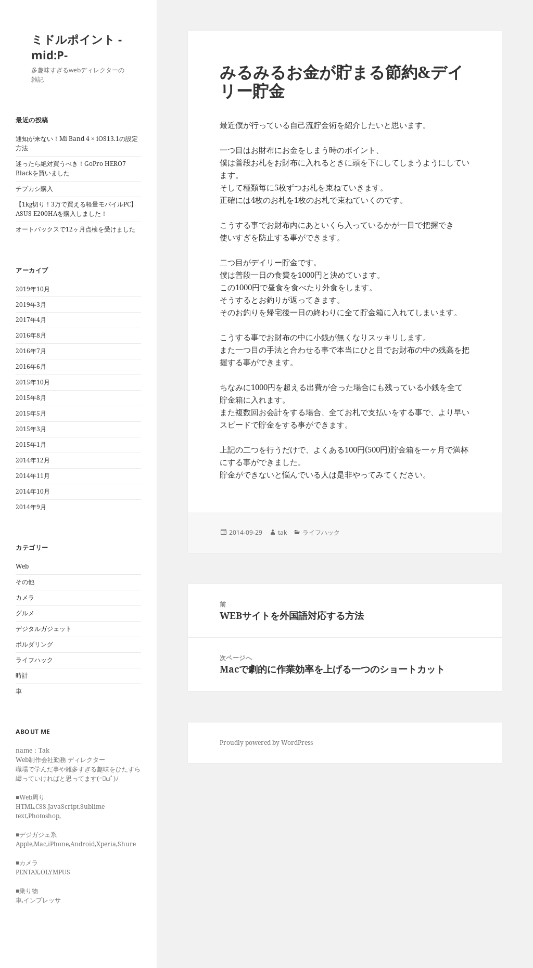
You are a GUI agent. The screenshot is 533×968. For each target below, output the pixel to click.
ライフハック (34, 659)
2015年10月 (33, 382)
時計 (22, 675)
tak (282, 532)
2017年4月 (31, 319)
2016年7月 (31, 350)
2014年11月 (33, 475)
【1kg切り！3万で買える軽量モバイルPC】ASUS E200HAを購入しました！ (76, 209)
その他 (25, 581)
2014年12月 (33, 460)
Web (22, 566)
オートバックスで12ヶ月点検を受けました (75, 229)
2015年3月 (31, 428)
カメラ (25, 597)
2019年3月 (31, 304)
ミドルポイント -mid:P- (76, 46)
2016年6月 (31, 366)
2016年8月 (31, 335)
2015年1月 (31, 444)
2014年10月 (33, 491)
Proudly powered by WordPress (266, 742)
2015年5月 (31, 413)
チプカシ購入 (34, 188)
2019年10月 (33, 289)
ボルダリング (34, 644)
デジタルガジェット (44, 628)
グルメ (25, 613)
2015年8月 (31, 397)
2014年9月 (31, 506)
